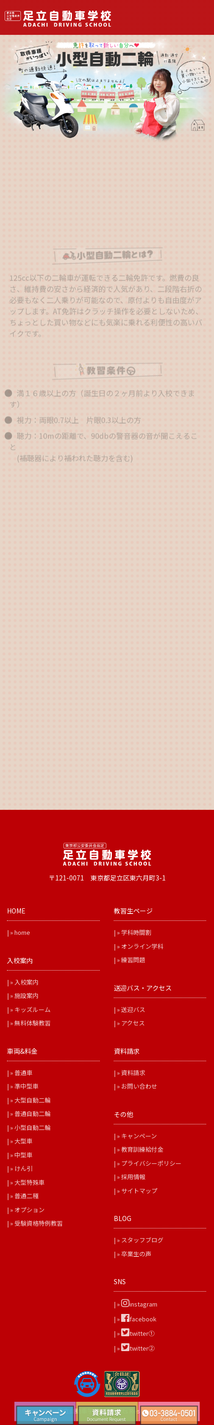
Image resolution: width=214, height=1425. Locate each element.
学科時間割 (136, 932)
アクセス (133, 1022)
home (22, 932)
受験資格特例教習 (38, 1223)
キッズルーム (32, 1009)
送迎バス (133, 1009)
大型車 (23, 1140)
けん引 (23, 1168)
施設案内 (26, 995)
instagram (139, 1304)
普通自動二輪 (32, 1113)
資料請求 (133, 1072)
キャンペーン (139, 1135)
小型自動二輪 (32, 1127)
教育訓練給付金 (142, 1149)
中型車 (23, 1154)
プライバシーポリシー (151, 1163)
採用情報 (133, 1176)
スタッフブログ (142, 1239)
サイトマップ (139, 1190)
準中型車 (26, 1086)
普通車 (23, 1072)
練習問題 (133, 959)
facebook (138, 1318)
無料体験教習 (32, 1022)
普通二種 (26, 1195)
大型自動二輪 (32, 1100)
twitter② (138, 1348)
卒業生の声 (136, 1253)
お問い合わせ (139, 1086)
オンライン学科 (142, 946)
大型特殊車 (29, 1182)
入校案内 (26, 982)
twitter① (138, 1333)
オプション (29, 1209)
